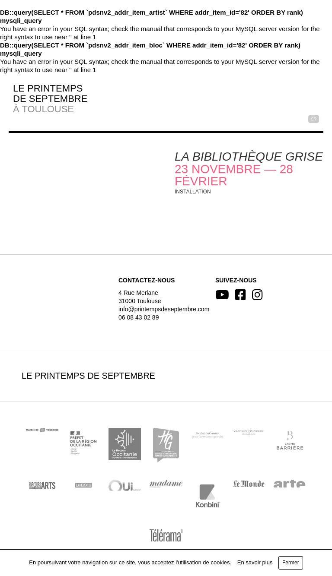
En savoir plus (255, 562)
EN (313, 119)
